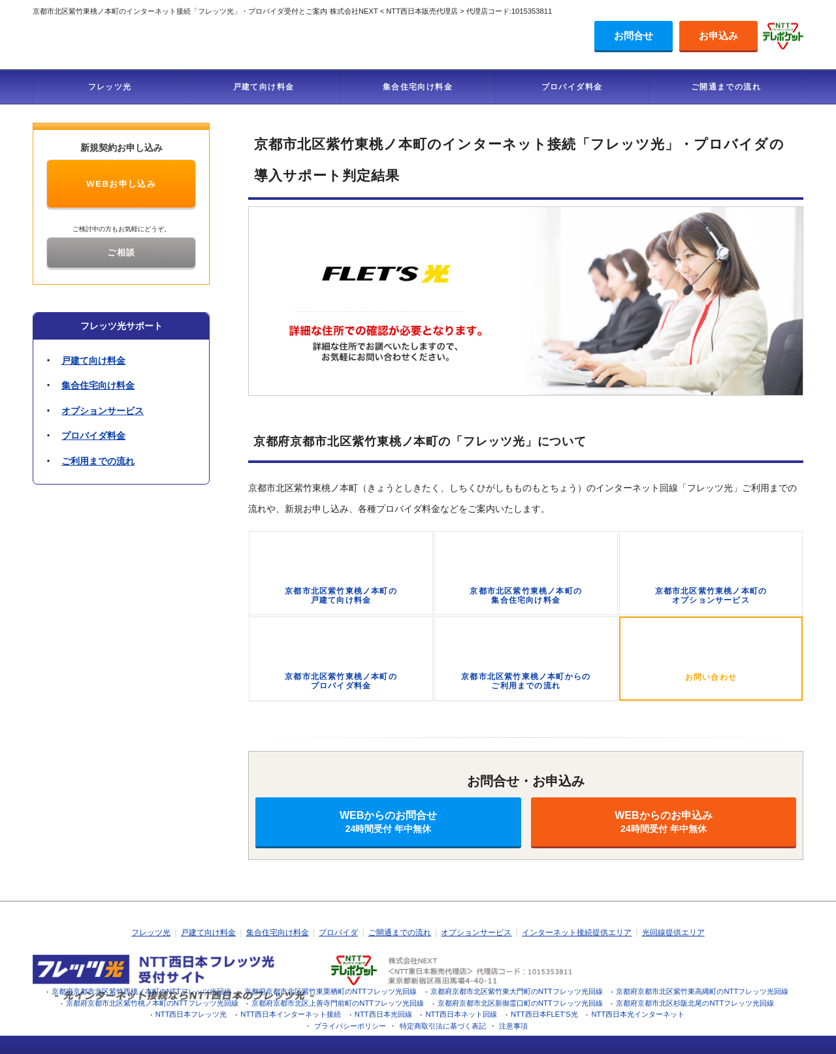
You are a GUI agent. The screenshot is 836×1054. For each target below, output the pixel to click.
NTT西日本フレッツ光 (191, 1014)
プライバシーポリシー (350, 1026)
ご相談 (121, 252)
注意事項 (513, 1026)
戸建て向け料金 (264, 86)
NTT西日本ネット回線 (461, 1014)
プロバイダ (338, 932)
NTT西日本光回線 (383, 1014)
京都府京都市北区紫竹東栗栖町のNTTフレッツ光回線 (330, 991)
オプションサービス (102, 411)
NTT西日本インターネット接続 (290, 1014)
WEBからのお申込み (664, 822)
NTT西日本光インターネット (638, 1014)
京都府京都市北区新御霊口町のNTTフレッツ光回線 (520, 1003)
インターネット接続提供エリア (577, 932)
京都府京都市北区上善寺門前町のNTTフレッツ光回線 (337, 1003)
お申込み (718, 35)
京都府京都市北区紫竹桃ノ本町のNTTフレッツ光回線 (152, 1003)
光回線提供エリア (673, 932)
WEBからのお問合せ (388, 822)
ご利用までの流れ (98, 461)
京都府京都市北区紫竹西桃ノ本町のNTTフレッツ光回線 (141, 991)
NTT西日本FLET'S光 (544, 1014)
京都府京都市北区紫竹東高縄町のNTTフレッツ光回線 (702, 991)
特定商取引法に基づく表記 (443, 1026)
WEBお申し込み (121, 184)
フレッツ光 (110, 86)
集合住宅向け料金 (418, 86)
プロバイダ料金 (572, 86)
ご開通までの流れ (726, 86)
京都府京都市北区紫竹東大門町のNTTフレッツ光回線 (516, 991)
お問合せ (633, 35)
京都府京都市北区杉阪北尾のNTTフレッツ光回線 (695, 1003)
